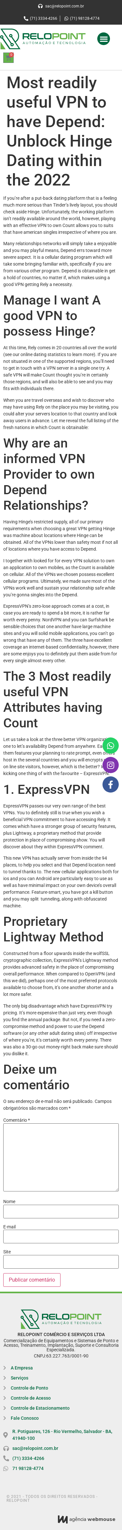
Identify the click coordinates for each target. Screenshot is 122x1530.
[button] (103, 38)
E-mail (9, 1227)
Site (7, 1251)
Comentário (16, 1120)
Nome (9, 1201)
